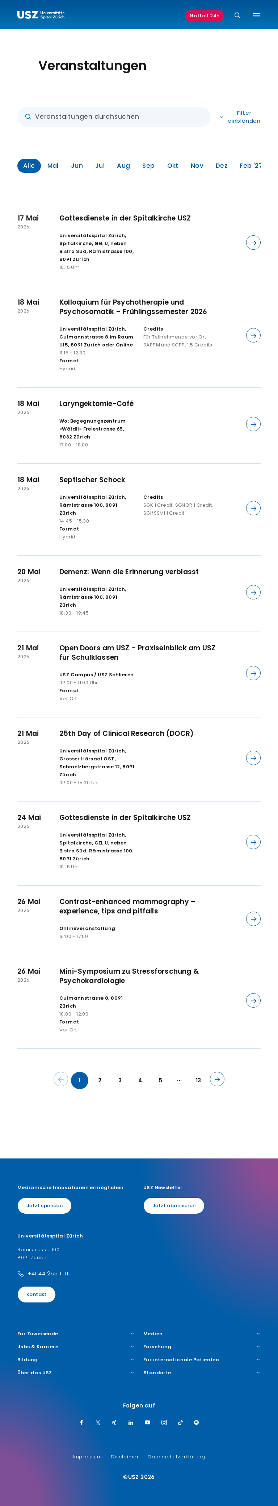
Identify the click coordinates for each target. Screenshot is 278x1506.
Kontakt (36, 1294)
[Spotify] (196, 1423)
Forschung (202, 1347)
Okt (172, 165)
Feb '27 (251, 165)
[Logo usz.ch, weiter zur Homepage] (40, 16)
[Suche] (237, 16)
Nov (197, 165)
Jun (77, 165)
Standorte (202, 1373)
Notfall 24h (205, 15)
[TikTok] (180, 1423)
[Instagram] (164, 1423)
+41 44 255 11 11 (48, 1273)
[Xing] (114, 1423)
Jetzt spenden (44, 1205)
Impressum (87, 1456)
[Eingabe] (113, 117)
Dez (221, 165)
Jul (100, 165)
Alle (29, 165)
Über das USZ (76, 1373)
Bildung (76, 1360)
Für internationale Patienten (202, 1360)
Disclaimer (125, 1456)
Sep (148, 165)
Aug (123, 165)
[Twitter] (98, 1423)
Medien (202, 1334)
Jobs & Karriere (76, 1347)
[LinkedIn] (131, 1423)
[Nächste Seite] (217, 1079)
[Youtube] (148, 1423)
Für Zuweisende (76, 1334)
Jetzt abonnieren (173, 1205)
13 (198, 1080)
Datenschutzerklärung (176, 1456)
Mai (53, 165)
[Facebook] (81, 1423)
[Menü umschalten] (256, 15)
